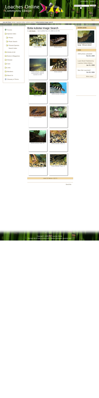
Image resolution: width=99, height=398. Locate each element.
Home (6, 18)
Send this (68, 184)
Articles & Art (30, 18)
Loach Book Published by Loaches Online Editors (86, 62)
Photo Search (30, 22)
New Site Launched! (84, 70)
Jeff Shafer (32, 31)
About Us (93, 18)
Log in (93, 20)
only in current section (89, 8)
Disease (58, 18)
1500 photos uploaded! (85, 54)
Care (67, 18)
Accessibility (84, 1)
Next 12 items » (48, 178)
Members (83, 18)
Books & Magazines (45, 18)
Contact (92, 1)
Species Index (17, 18)
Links (74, 18)
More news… (90, 76)
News (79, 50)
